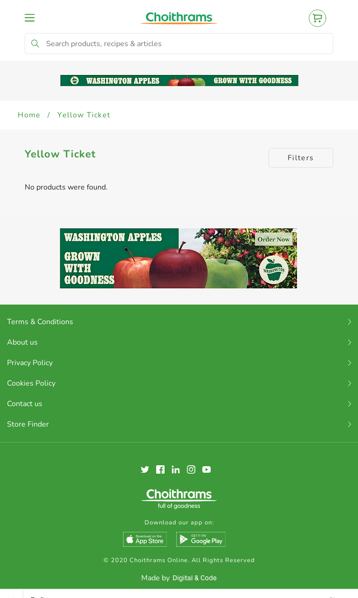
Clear (337, 590)
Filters (301, 158)
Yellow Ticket (83, 115)
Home (29, 115)
